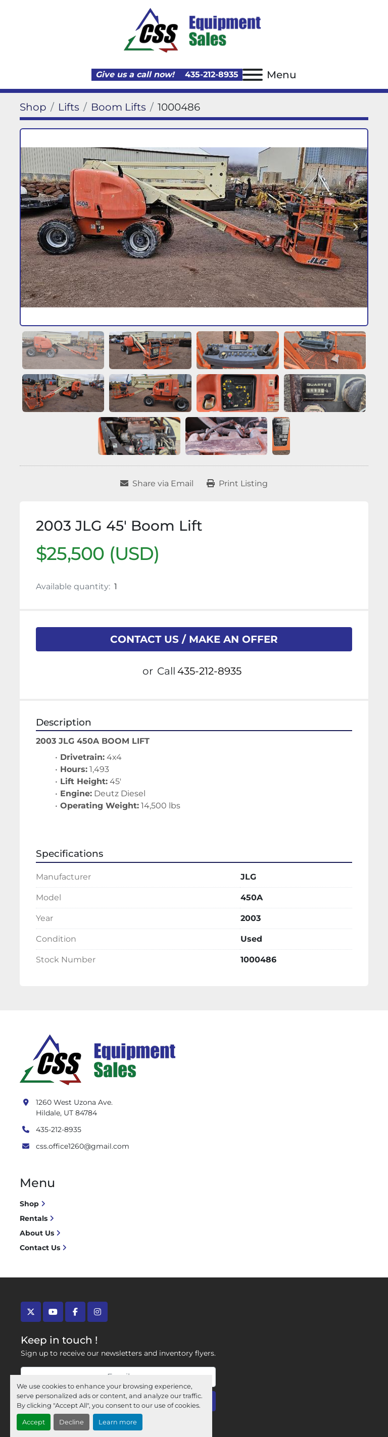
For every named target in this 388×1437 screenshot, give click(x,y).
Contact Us (40, 1247)
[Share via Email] (157, 483)
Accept (33, 1422)
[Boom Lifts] (118, 107)
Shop (29, 1203)
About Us (37, 1233)
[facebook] (75, 1312)
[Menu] (253, 75)
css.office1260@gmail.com (82, 1146)
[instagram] (97, 1312)
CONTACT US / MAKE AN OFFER (194, 639)
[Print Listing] (237, 483)
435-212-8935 (210, 74)
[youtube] (53, 1312)
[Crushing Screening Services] (99, 1058)
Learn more (118, 1422)
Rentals (33, 1218)
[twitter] (31, 1312)
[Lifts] (68, 107)
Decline (71, 1422)
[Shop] (33, 107)
